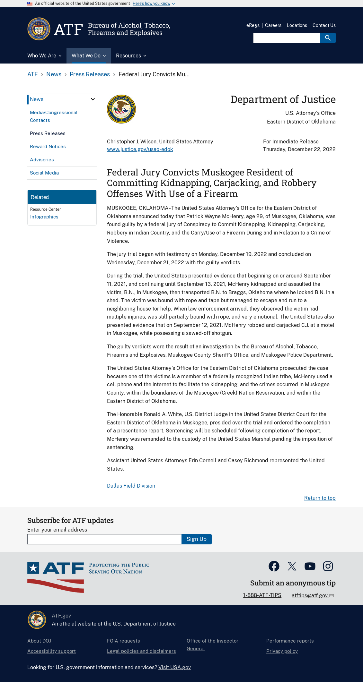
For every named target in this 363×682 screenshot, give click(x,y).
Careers (273, 25)
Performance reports (290, 641)
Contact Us (324, 25)
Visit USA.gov (174, 667)
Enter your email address (57, 530)
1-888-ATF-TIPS (262, 595)
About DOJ (39, 641)
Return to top (320, 498)
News (53, 74)
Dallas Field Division (131, 486)
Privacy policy (282, 651)
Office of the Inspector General (212, 644)
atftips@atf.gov (310, 595)
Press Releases (90, 74)
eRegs (253, 25)
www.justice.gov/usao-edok (140, 149)
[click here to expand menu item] (93, 99)
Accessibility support (51, 651)
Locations (297, 25)
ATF (32, 74)
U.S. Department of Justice (144, 624)
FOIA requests (123, 641)
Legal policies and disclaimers (141, 651)
